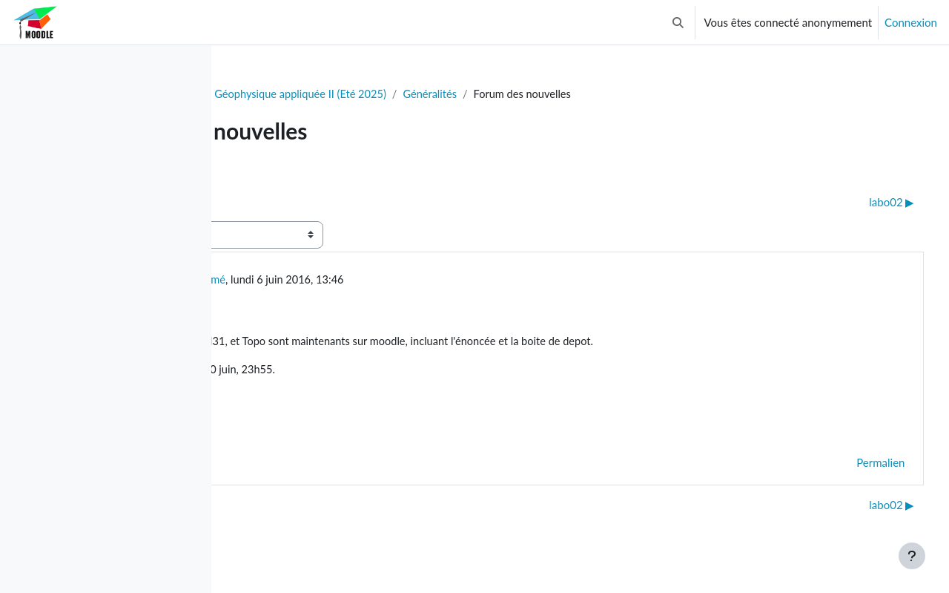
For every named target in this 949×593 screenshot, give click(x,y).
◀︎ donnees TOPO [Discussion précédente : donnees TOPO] (293, 202)
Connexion (910, 22)
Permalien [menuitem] (853, 466)
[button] (678, 22)
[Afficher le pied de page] (912, 556)
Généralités (614, 94)
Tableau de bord (279, 94)
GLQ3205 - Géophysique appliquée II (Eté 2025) (452, 94)
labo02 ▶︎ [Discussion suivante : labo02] (864, 202)
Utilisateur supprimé (354, 280)
